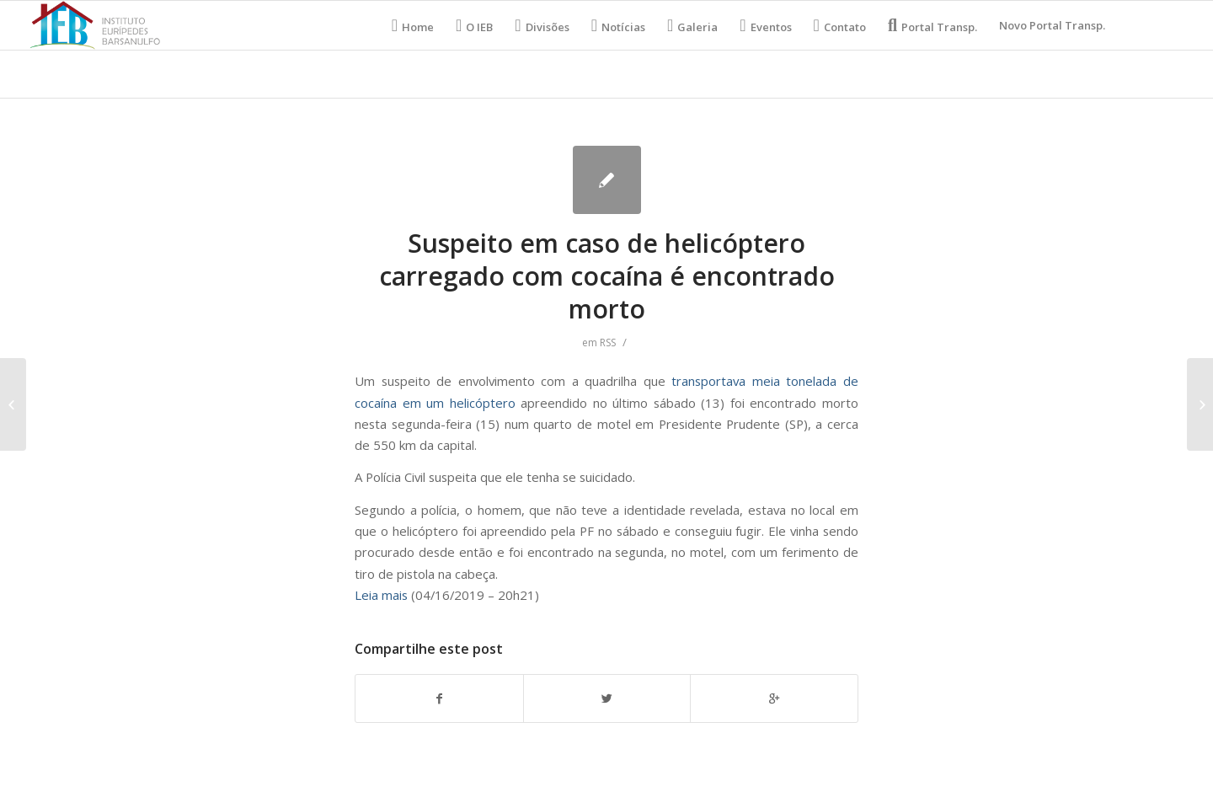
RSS (608, 342)
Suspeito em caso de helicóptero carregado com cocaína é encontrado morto (607, 276)
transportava (708, 380)
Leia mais (381, 594)
